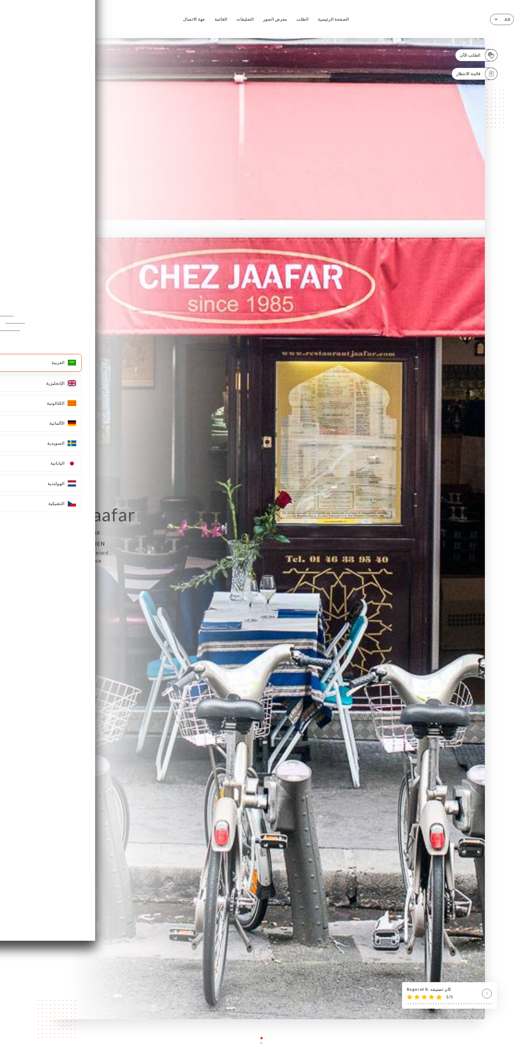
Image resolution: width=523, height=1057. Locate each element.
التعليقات (245, 19)
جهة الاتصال (194, 19)
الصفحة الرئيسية (333, 19)
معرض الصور (275, 19)
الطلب (302, 19)
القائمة (221, 19)
